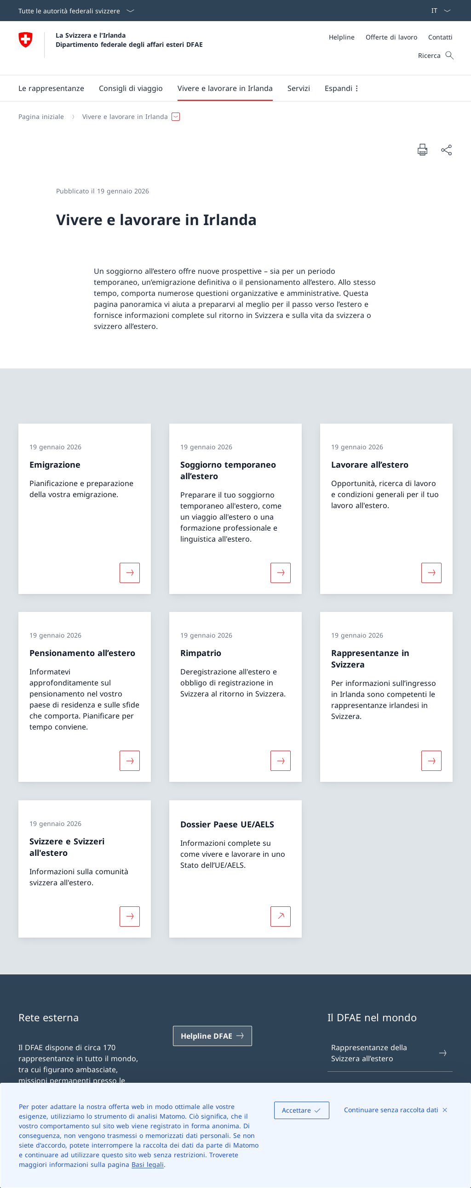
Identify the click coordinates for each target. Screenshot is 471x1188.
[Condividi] (446, 149)
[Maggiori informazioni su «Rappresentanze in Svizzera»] (431, 761)
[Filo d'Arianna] (232, 116)
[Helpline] (341, 37)
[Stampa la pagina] (422, 149)
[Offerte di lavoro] (391, 37)
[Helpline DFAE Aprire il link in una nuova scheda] (212, 1036)
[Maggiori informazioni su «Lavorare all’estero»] (431, 572)
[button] (51, 88)
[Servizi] (298, 88)
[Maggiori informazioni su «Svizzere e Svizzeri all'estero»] (130, 916)
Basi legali (148, 1164)
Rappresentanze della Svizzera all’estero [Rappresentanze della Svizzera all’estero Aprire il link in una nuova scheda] (389, 1053)
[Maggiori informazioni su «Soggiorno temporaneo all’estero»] (280, 572)
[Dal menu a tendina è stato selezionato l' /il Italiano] (438, 10)
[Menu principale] (228, 88)
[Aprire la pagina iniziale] (110, 48)
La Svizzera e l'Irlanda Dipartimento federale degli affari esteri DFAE (129, 39)
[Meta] (390, 37)
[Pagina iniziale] (41, 116)
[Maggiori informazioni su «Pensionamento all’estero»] (130, 761)
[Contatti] (440, 37)
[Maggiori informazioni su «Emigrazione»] (130, 572)
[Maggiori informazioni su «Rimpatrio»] (280, 761)
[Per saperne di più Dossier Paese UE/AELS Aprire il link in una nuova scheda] (280, 916)
